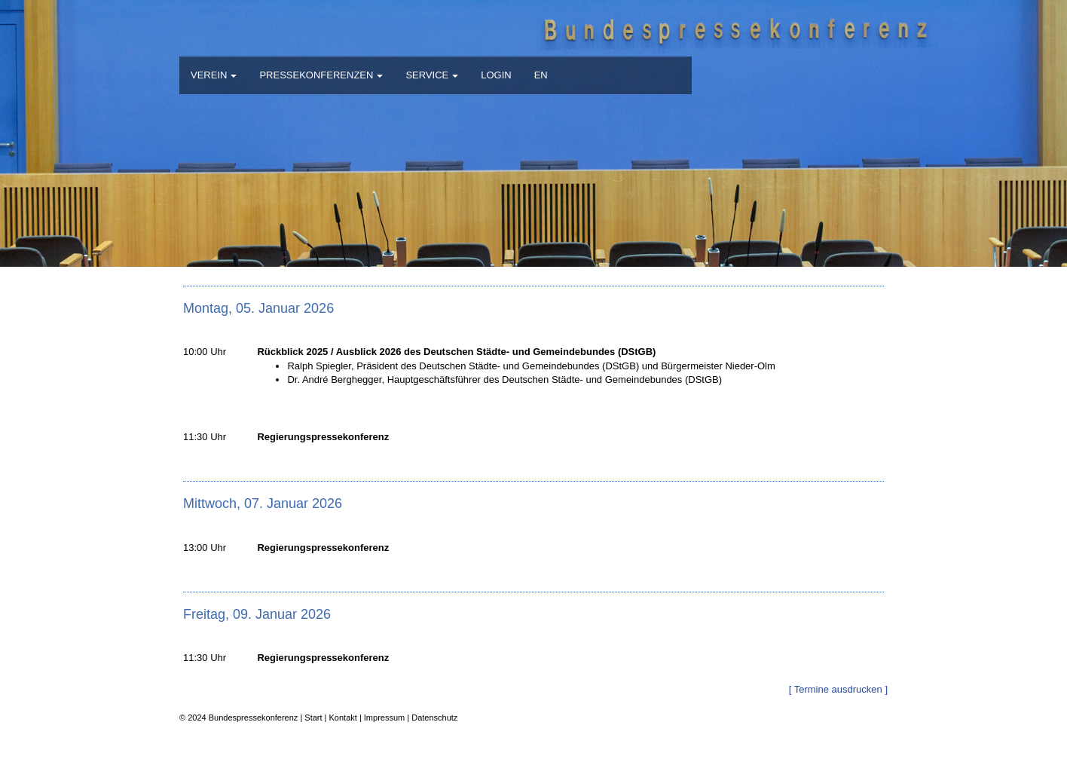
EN (541, 75)
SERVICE (431, 75)
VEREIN (214, 75)
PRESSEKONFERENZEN (321, 75)
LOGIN (496, 75)
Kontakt (343, 717)
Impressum (384, 717)
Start (313, 717)
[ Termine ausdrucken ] (838, 689)
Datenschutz (434, 717)
